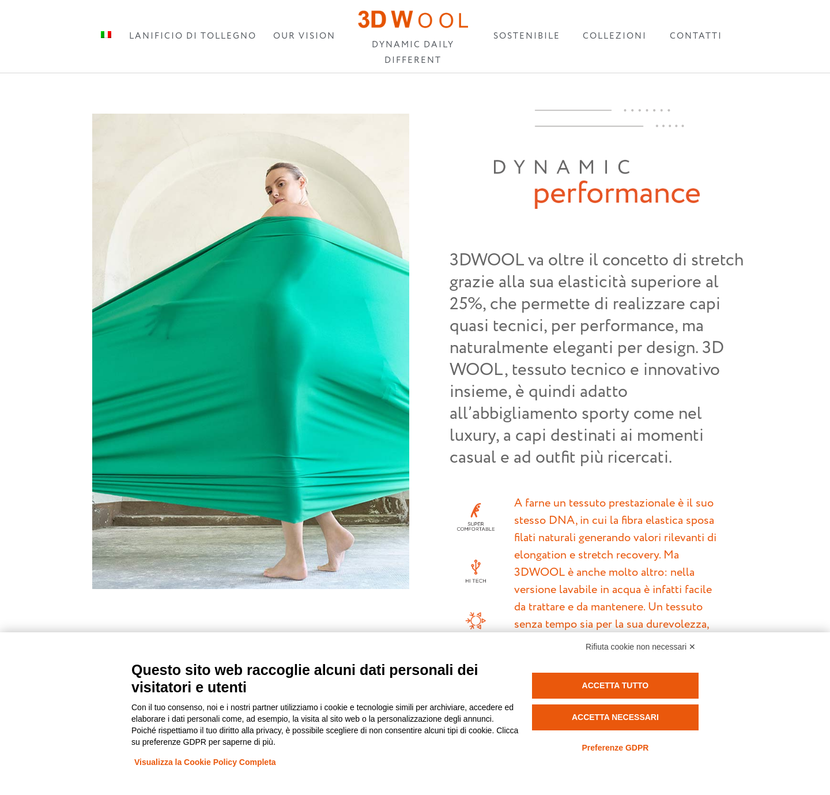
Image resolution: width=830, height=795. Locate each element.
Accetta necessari (615, 717)
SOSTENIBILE (526, 36)
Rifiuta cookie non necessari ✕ (641, 646)
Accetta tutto (615, 685)
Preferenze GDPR (615, 747)
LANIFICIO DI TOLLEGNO (192, 36)
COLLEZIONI (615, 36)
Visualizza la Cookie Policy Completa (205, 762)
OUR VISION (304, 36)
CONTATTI (696, 36)
